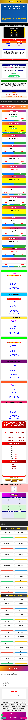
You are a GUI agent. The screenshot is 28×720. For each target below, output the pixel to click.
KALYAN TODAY (25, 704)
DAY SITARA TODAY (5, 708)
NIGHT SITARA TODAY (13, 708)
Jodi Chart (8, 120)
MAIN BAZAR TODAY (22, 706)
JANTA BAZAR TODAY (18, 704)
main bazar (7, 569)
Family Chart (20, 479)
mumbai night (7, 558)
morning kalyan (21, 532)
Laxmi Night (21, 591)
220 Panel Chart (14, 479)
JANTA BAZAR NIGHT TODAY (21, 708)
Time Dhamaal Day (21, 576)
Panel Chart (20, 120)
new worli (21, 554)
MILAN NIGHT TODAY (6, 706)
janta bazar (7, 550)
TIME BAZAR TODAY (22, 702)
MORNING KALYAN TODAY (14, 702)
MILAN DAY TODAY (3, 704)
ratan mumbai (21, 561)
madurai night (7, 561)
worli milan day (21, 539)
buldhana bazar (21, 569)
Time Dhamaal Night (7, 580)
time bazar (7, 536)
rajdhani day (21, 547)
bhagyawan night (21, 643)
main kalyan (21, 536)
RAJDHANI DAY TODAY (11, 704)
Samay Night (7, 591)
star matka (7, 572)
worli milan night (7, 543)
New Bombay (21, 583)
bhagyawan (7, 643)
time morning (7, 532)
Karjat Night (7, 583)
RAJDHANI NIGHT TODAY (14, 706)
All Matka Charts (8, 479)
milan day (7, 539)
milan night (7, 554)
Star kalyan (21, 543)
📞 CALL (3, 718)
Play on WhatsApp (14, 116)
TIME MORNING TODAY (6, 702)
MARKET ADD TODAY (10, 710)
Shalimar (7, 576)
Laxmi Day (7, 587)
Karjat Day (21, 580)
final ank (14, 59)
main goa (21, 558)
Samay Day (21, 587)
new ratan (21, 572)
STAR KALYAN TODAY (18, 710)
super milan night (7, 565)
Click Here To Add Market (13, 76)
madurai (7, 547)
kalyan (21, 550)
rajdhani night (21, 565)
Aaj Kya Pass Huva (14, 481)
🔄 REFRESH (23, 718)
